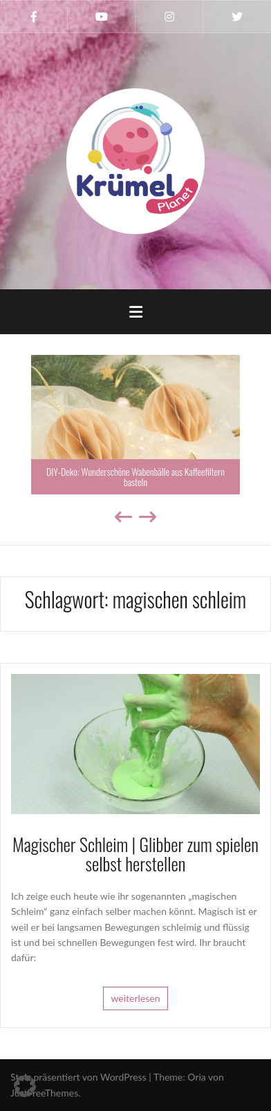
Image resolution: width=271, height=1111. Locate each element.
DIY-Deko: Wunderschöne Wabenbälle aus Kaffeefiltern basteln (135, 476)
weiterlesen (135, 998)
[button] (25, 1086)
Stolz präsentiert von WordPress (78, 1077)
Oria (196, 1077)
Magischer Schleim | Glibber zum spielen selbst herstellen (135, 854)
